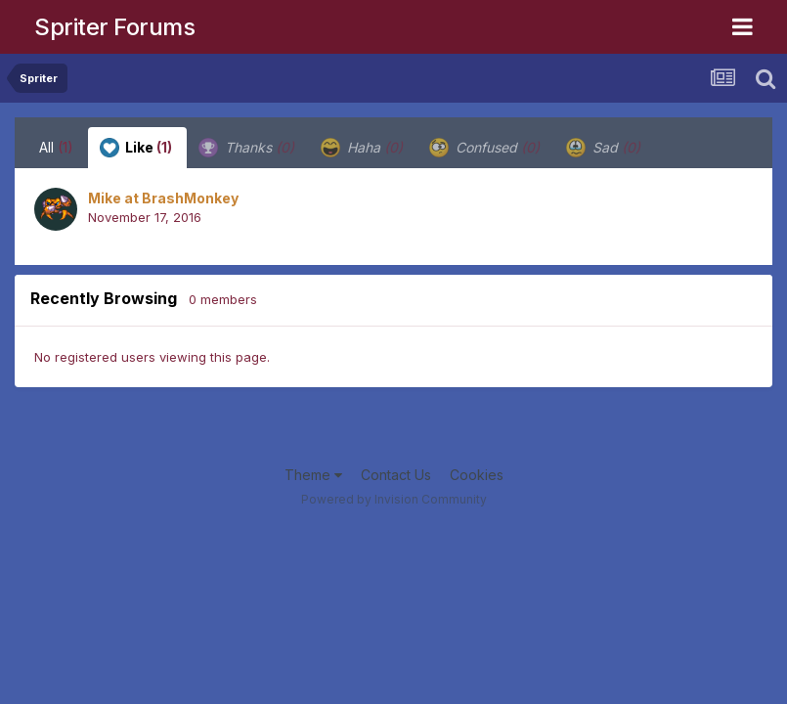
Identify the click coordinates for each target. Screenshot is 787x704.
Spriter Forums (114, 27)
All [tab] (56, 147)
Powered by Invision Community (394, 499)
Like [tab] (136, 147)
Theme (313, 474)
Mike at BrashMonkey (163, 198)
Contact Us (396, 474)
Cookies (476, 474)
